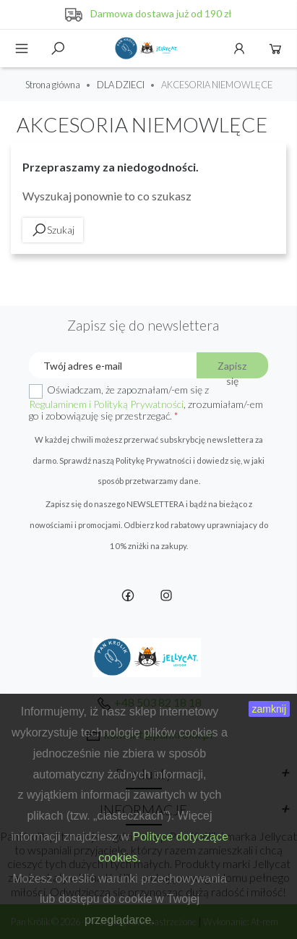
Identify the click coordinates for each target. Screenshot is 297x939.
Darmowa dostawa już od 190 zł (161, 13)
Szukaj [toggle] (58, 48)
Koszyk (275, 48)
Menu (22, 48)
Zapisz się (232, 369)
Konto (239, 48)
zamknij (269, 709)
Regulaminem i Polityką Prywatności (106, 404)
